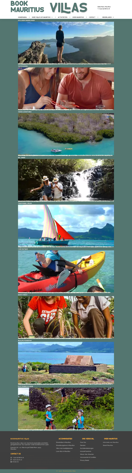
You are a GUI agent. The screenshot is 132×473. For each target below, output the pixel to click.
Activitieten (62, 17)
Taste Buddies (23, 66)
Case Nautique (23, 249)
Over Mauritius (78, 17)
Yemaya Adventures (24, 112)
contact (92, 17)
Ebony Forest (23, 295)
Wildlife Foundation (25, 340)
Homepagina (22, 17)
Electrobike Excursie (25, 386)
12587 (47, 444)
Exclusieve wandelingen (26, 20)
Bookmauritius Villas (20, 439)
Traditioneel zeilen (25, 203)
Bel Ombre (21, 157)
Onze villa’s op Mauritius (42, 17)
